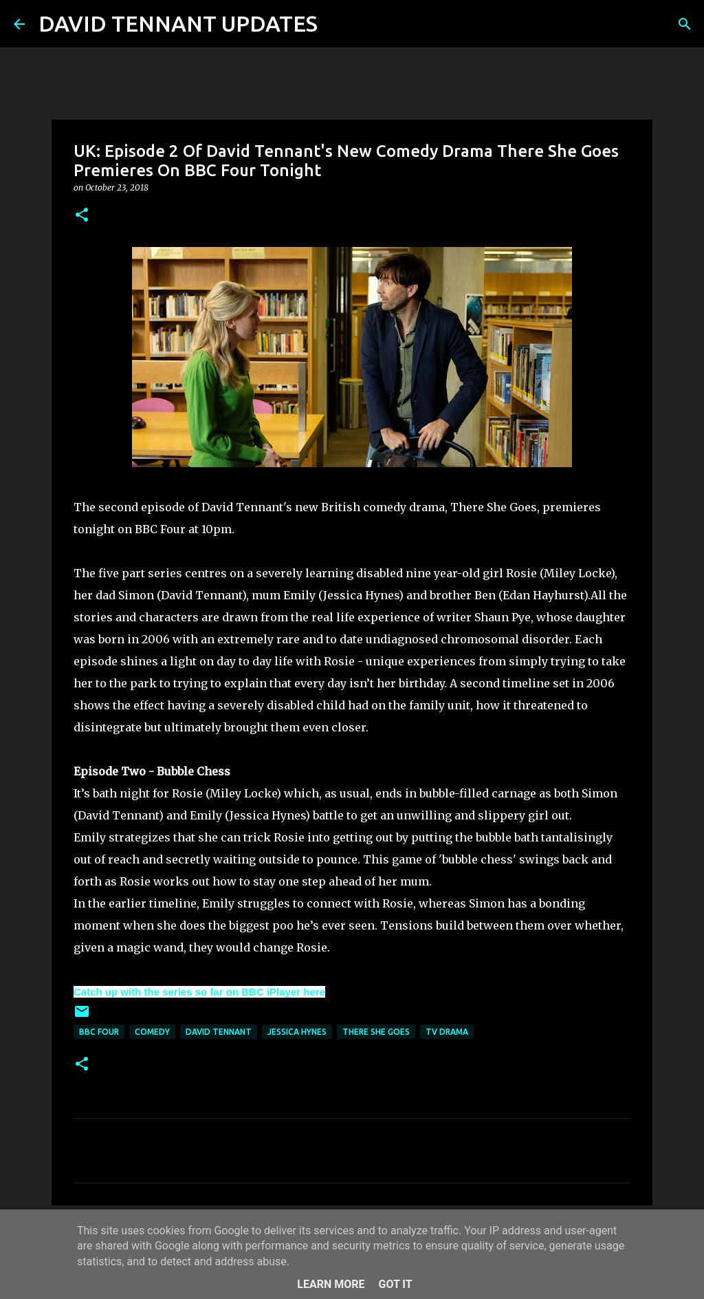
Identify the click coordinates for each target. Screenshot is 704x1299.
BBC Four (99, 1031)
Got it (395, 1284)
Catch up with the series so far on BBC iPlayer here (199, 992)
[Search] (337, 24)
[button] (82, 215)
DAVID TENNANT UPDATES (178, 23)
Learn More (330, 1284)
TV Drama (447, 1031)
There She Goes (376, 1031)
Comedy (152, 1031)
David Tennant (219, 1031)
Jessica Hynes (297, 1031)
